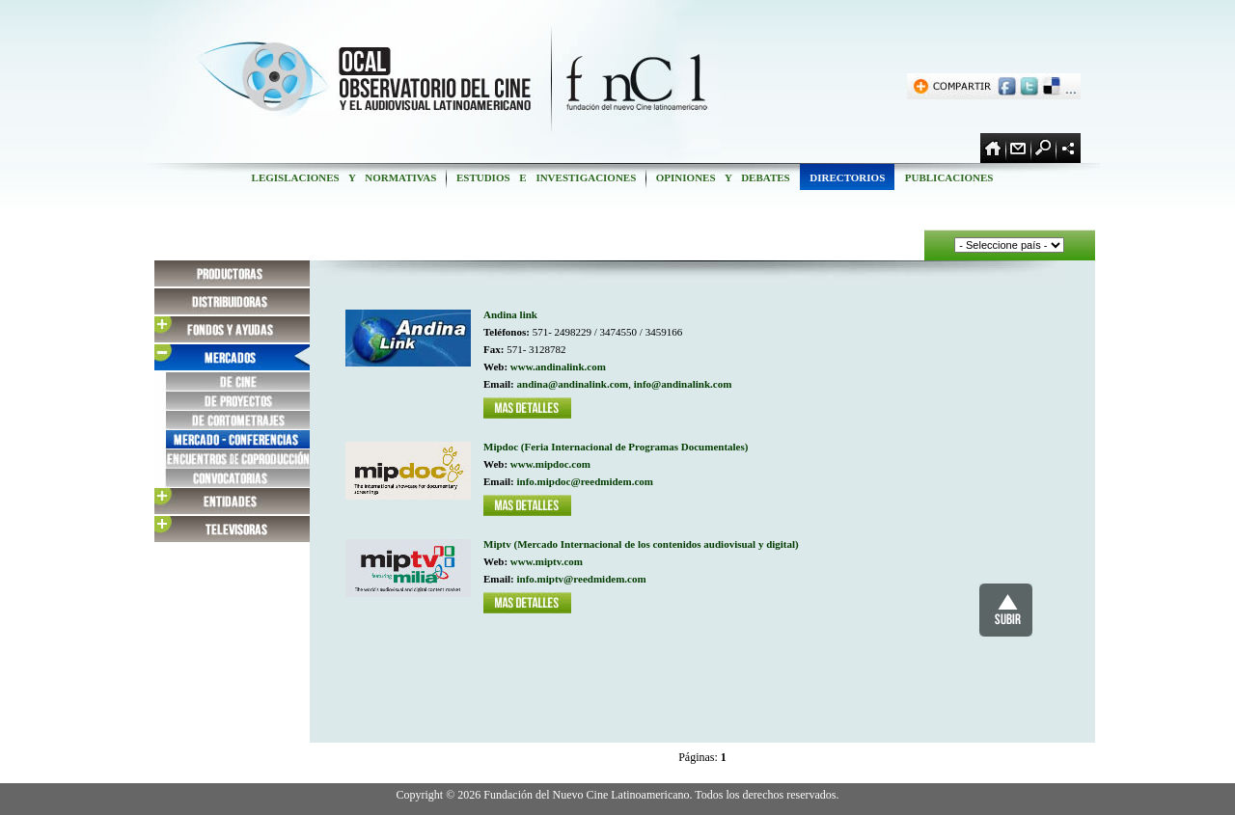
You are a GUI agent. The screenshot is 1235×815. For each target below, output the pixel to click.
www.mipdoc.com (550, 464)
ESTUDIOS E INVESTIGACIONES (546, 177)
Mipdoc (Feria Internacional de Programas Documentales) (615, 446)
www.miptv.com (546, 561)
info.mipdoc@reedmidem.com (585, 481)
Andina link (510, 314)
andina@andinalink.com (573, 384)
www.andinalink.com (558, 366)
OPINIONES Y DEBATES (722, 177)
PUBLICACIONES (948, 177)
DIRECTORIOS (847, 177)
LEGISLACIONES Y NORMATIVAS (344, 177)
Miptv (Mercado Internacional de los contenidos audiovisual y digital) (641, 544)
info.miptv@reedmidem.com (581, 578)
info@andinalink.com (683, 384)
